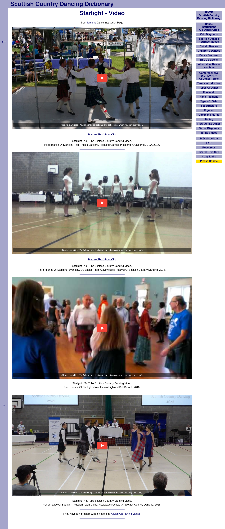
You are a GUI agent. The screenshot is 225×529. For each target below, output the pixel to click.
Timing (209, 119)
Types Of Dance (209, 87)
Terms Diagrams (209, 128)
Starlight (91, 22)
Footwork (209, 92)
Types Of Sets (208, 101)
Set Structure (209, 105)
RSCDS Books (209, 59)
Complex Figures (208, 114)
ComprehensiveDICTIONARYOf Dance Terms (209, 76)
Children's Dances (209, 50)
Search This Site (209, 152)
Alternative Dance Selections (209, 66)
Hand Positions (209, 96)
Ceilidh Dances (209, 46)
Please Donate (209, 161)
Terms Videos (209, 132)
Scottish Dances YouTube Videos (209, 40)
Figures (209, 110)
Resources (209, 147)
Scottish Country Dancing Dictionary (62, 4)
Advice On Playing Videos (125, 513)
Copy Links (209, 156)
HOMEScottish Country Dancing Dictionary (209, 15)
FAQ (209, 143)
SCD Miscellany (208, 138)
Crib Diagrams (209, 34)
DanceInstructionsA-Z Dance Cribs (209, 27)
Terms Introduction (209, 83)
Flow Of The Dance (209, 123)
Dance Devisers (208, 55)
